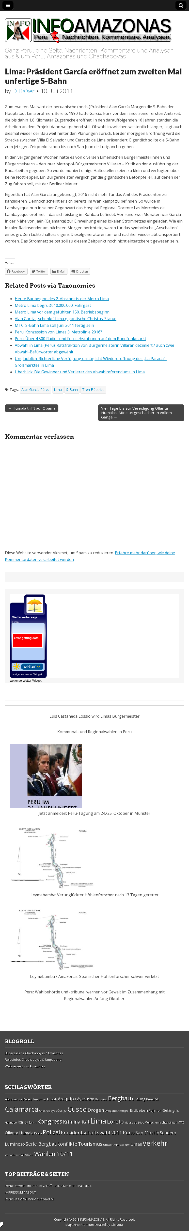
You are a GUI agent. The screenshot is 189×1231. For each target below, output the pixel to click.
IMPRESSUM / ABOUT (20, 1192)
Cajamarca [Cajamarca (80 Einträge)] (21, 1109)
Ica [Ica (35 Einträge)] (20, 1122)
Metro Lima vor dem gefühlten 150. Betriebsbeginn (62, 312)
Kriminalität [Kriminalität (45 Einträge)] (76, 1121)
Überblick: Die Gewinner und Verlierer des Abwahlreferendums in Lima (80, 372)
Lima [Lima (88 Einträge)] (98, 1121)
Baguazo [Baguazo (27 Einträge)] (101, 1099)
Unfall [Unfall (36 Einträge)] (136, 1144)
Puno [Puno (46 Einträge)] (129, 1132)
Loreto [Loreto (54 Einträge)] (115, 1121)
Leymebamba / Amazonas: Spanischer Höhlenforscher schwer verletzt (94, 976)
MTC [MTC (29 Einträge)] (180, 1122)
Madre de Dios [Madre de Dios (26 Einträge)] (134, 1122)
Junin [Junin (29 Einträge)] (32, 1122)
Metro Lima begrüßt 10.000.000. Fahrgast (53, 305)
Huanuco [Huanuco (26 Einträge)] (11, 1122)
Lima (58, 389)
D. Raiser (23, 90)
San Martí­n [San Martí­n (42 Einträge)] (147, 1132)
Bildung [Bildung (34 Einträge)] (138, 1098)
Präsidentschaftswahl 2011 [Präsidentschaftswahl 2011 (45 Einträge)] (91, 1132)
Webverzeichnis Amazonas (25, 1066)
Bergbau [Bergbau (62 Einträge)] (119, 1098)
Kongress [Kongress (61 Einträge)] (49, 1121)
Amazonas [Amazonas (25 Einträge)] (39, 1099)
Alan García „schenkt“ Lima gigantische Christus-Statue (65, 318)
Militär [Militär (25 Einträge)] (172, 1122)
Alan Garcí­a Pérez (35, 389)
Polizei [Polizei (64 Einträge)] (51, 1132)
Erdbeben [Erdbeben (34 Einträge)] (139, 1110)
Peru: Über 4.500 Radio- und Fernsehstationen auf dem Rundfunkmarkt (80, 338)
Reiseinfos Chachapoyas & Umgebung (33, 1059)
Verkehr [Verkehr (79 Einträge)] (154, 1143)
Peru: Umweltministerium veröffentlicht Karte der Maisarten (48, 1185)
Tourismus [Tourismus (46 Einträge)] (90, 1144)
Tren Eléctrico (93, 389)
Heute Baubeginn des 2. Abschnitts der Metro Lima (62, 298)
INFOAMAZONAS (92, 1219)
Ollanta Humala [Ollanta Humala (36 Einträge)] (19, 1133)
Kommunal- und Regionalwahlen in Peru (94, 731)
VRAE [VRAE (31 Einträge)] (29, 1154)
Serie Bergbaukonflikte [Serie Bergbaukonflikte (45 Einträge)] (51, 1144)
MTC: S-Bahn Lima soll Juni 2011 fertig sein (54, 325)
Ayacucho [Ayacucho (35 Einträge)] (85, 1099)
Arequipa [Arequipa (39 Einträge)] (67, 1099)
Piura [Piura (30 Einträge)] (38, 1133)
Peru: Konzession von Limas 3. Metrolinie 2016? (58, 332)
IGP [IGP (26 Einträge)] (26, 1122)
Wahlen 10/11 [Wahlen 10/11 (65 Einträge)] (53, 1153)
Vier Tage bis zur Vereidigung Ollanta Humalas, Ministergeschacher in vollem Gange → (136, 412)
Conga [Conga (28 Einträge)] (62, 1111)
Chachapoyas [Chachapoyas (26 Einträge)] (48, 1110)
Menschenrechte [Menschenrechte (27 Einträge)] (156, 1122)
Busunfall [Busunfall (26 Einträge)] (152, 1099)
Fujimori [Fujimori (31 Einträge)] (155, 1110)
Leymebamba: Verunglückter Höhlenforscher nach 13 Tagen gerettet (94, 895)
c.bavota (117, 1224)
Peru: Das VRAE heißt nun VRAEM (29, 1199)
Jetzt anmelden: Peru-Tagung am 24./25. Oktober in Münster (94, 813)
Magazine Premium (79, 1224)
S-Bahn (72, 389)
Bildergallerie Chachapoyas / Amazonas (34, 1053)
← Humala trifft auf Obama (31, 408)
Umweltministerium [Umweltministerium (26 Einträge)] (116, 1144)
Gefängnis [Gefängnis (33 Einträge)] (170, 1110)
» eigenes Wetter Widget (27, 674)
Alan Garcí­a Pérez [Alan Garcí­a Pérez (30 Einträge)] (18, 1099)
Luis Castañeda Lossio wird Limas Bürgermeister (94, 716)
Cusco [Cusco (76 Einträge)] (77, 1109)
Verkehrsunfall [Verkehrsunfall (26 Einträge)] (14, 1155)
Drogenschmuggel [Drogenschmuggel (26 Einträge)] (117, 1110)
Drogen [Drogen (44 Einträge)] (96, 1110)
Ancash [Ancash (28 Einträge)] (52, 1099)
